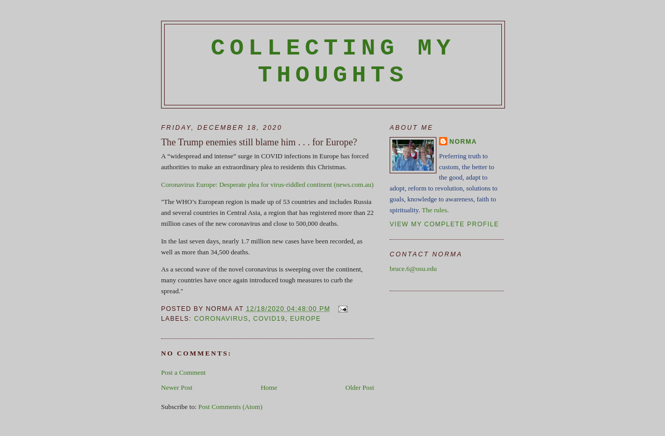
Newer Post (176, 387)
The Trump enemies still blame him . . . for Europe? (259, 142)
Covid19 (269, 318)
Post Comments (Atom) (230, 407)
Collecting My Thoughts (333, 62)
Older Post (359, 387)
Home (269, 387)
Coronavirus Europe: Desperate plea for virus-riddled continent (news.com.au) (267, 184)
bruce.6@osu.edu (413, 268)
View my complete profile (444, 224)
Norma (463, 141)
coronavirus (221, 318)
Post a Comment (183, 372)
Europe (305, 318)
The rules (434, 210)
